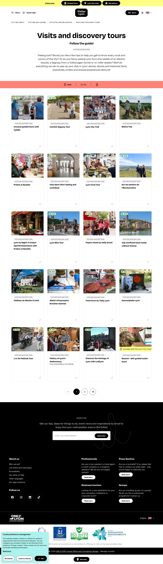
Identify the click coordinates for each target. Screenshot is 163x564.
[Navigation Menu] (15, 12)
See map (81, 559)
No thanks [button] (9, 558)
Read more (88, 477)
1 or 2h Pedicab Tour (23, 358)
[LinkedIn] (30, 497)
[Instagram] (21, 497)
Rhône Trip (127, 126)
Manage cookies (107, 551)
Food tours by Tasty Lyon (97, 300)
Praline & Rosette (22, 184)
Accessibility (14, 471)
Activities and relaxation (60, 22)
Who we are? (14, 464)
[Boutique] (132, 12)
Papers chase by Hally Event (99, 242)
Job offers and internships (20, 468)
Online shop (50, 3)
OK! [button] (41, 558)
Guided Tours (71, 3)
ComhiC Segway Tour (60, 126)
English (147, 518)
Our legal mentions (17, 482)
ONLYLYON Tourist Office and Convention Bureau (77, 551)
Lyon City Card (91, 3)
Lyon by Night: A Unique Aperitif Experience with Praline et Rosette (25, 245)
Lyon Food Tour (93, 184)
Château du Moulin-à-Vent (26, 300)
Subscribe (101, 436)
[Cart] (142, 13)
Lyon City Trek (92, 126)
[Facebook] (12, 497)
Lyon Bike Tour (57, 242)
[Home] (81, 13)
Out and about (17, 22)
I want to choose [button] (24, 558)
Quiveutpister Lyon (131, 300)
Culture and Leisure (37, 22)
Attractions (111, 3)
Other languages (16, 478)
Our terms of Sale (16, 475)
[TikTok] (39, 497)
